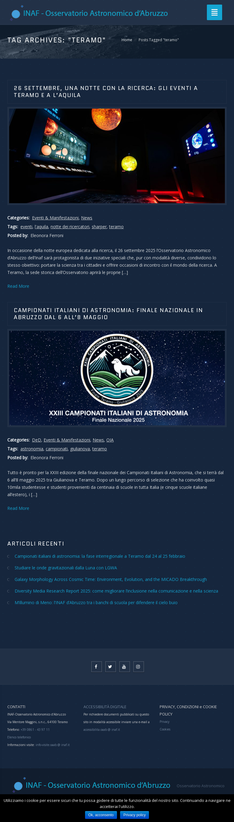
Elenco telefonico (19, 737)
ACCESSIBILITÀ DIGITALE (104, 706)
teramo (116, 226)
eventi (26, 226)
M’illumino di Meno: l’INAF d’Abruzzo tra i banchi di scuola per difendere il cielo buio (96, 602)
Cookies (165, 729)
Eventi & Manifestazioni (55, 218)
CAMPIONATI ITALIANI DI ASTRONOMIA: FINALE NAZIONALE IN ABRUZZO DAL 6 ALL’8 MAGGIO (108, 313)
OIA (110, 440)
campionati (57, 449)
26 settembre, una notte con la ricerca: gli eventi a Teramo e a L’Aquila (106, 91)
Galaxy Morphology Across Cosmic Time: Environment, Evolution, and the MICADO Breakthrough (111, 579)
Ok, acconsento (101, 815)
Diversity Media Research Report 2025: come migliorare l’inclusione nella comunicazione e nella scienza (116, 591)
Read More (18, 286)
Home (127, 39)
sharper (99, 226)
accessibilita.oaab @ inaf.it (101, 729)
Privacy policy (134, 815)
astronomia (31, 449)
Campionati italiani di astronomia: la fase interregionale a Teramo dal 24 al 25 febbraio (100, 556)
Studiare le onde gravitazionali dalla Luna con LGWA (66, 568)
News (86, 218)
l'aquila (41, 226)
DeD (36, 440)
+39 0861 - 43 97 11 (35, 729)
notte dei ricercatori (70, 226)
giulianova (80, 449)
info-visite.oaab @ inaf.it (53, 745)
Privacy (164, 721)
